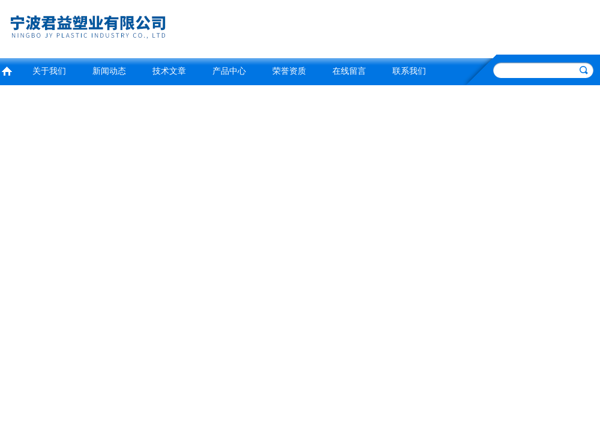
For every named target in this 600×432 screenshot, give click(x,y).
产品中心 (229, 71)
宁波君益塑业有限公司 (147, 27)
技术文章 (169, 71)
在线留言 (349, 71)
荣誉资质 (289, 71)
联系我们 (409, 71)
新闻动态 (109, 71)
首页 (6, 70)
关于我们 (49, 71)
